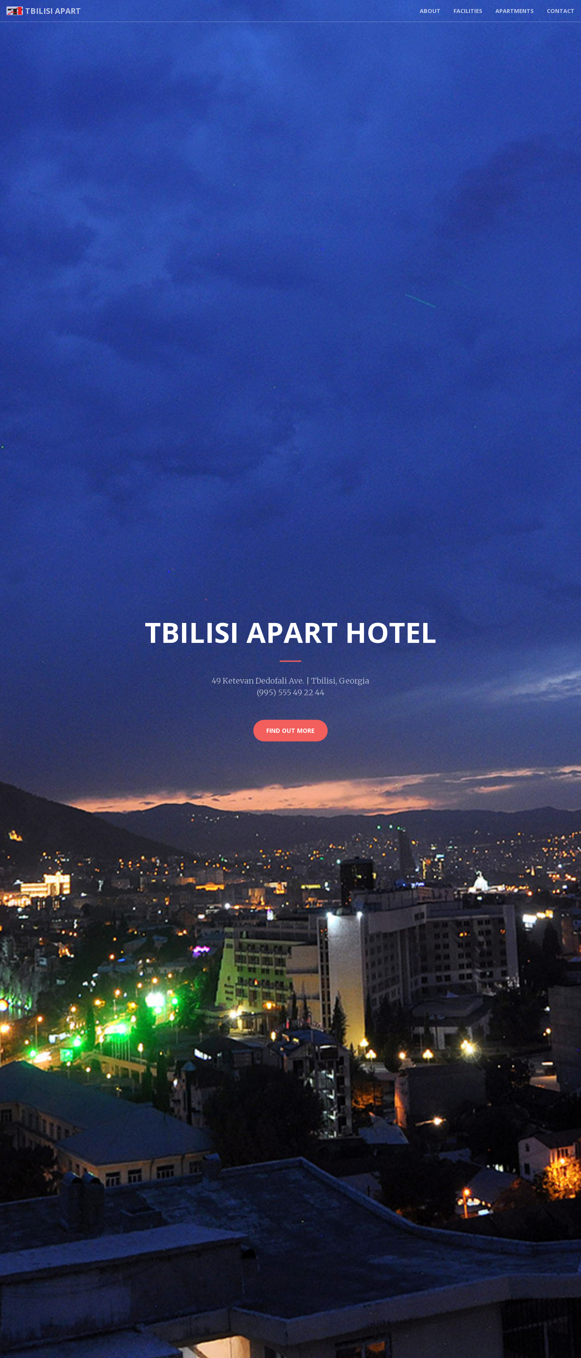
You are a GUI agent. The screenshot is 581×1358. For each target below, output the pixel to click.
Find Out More (290, 730)
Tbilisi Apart (43, 11)
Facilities (467, 11)
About (430, 11)
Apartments (514, 11)
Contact (561, 11)
